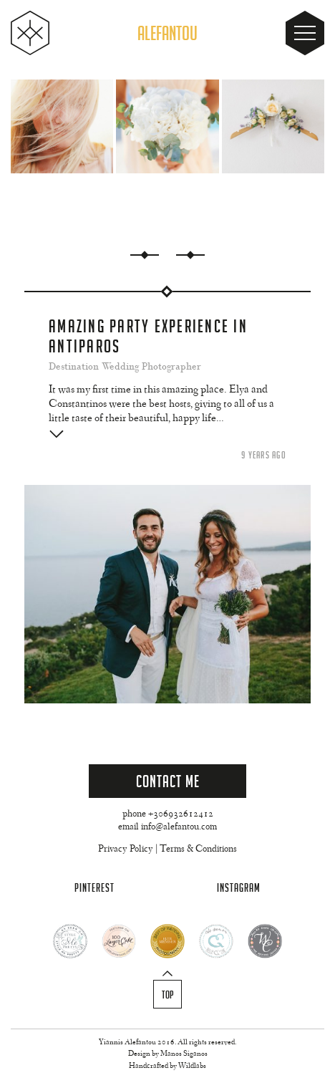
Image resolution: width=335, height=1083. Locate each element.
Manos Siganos (184, 1054)
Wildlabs (192, 1066)
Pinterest (94, 888)
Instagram (239, 888)
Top (168, 995)
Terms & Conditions (198, 849)
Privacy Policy (125, 849)
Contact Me (168, 781)
